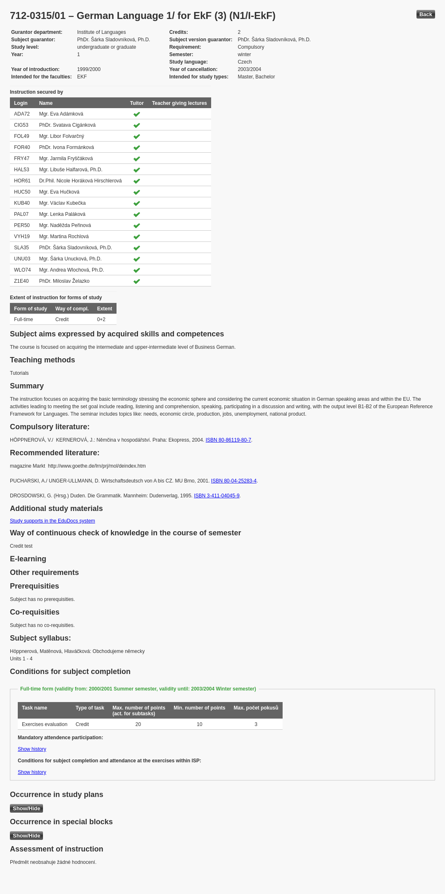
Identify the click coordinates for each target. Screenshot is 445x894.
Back (425, 14)
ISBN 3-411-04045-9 (216, 496)
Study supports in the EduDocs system (52, 521)
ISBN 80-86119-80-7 (228, 440)
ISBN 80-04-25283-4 (234, 481)
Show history (32, 749)
